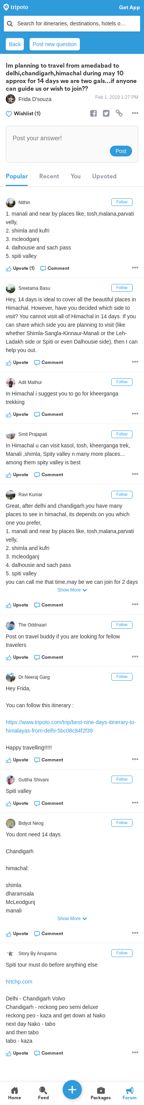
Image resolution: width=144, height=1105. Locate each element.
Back (15, 44)
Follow (121, 202)
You (76, 176)
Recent (49, 176)
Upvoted (104, 176)
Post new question (54, 44)
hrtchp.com (19, 982)
